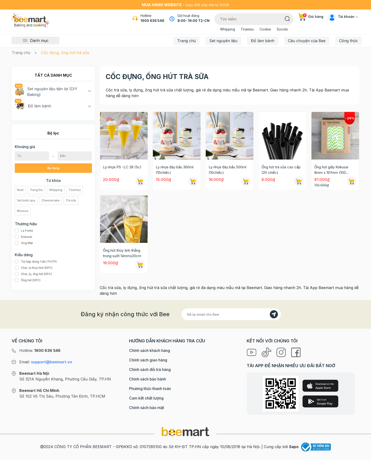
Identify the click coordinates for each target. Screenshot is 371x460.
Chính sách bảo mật (146, 407)
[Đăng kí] (273, 314)
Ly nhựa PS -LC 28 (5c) (122, 167)
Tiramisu (247, 29)
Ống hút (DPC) (27, 280)
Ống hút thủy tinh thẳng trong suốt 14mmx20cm (122, 253)
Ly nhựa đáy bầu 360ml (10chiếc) (174, 170)
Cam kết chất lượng (146, 398)
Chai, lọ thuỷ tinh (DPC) (33, 268)
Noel (20, 190)
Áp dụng (53, 168)
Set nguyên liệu (223, 40)
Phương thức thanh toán (150, 388)
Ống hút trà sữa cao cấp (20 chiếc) (281, 170)
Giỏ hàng (310, 17)
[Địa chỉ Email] (231, 314)
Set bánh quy (26, 200)
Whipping (227, 29)
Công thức (348, 40)
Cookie (265, 29)
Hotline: (39, 350)
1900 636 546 (152, 21)
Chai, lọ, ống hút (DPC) (33, 274)
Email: (45, 362)
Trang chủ (186, 40)
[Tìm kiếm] (287, 18)
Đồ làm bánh (262, 40)
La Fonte (24, 231)
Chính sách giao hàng (148, 360)
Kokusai (23, 237)
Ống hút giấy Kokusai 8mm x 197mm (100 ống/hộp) (331, 170)
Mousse (22, 211)
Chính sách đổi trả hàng (150, 369)
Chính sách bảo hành (147, 379)
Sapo (294, 446)
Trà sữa (71, 200)
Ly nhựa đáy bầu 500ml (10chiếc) (227, 170)
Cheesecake (50, 200)
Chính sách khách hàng (149, 350)
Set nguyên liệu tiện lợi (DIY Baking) (46, 91)
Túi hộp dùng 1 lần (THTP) (36, 262)
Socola (282, 29)
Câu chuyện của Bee (307, 40)
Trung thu (36, 190)
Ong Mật (24, 243)
